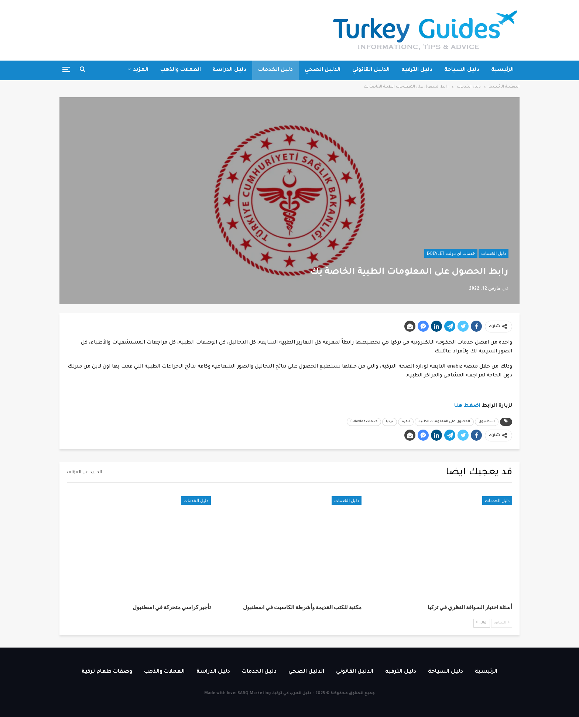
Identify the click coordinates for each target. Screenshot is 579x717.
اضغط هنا (467, 406)
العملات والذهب (180, 70)
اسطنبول (487, 422)
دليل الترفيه (416, 70)
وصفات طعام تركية (107, 672)
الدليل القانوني (371, 70)
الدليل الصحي (322, 70)
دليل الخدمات (275, 70)
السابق (502, 622)
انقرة (406, 422)
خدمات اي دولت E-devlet (451, 253)
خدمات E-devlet (363, 422)
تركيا (389, 422)
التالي (481, 622)
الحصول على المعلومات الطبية (444, 422)
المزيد (140, 70)
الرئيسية (502, 70)
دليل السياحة (461, 70)
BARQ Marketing (254, 693)
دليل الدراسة (229, 70)
